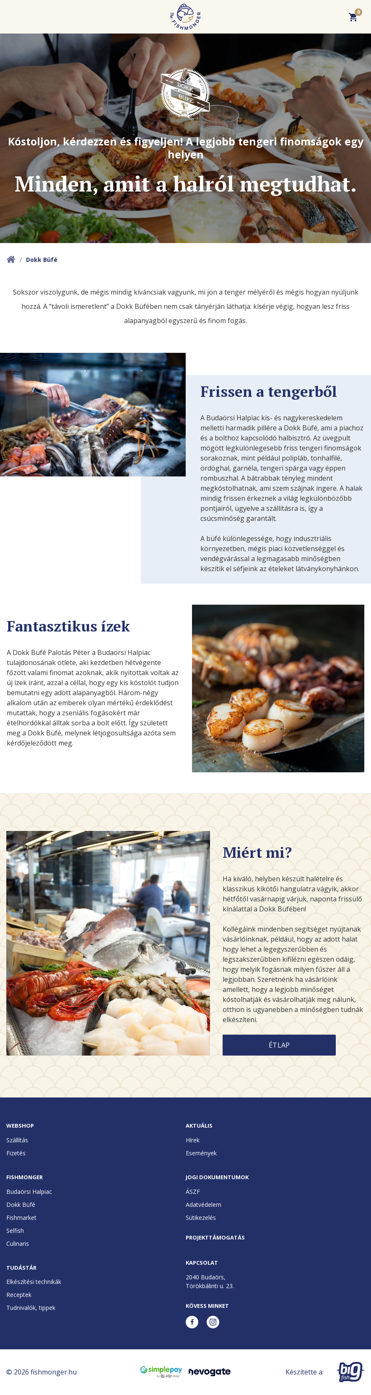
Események (201, 1153)
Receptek (18, 1295)
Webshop (20, 1125)
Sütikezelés (201, 1218)
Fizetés (16, 1153)
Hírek (193, 1140)
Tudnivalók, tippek (30, 1308)
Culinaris (17, 1243)
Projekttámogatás (215, 1237)
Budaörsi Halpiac (29, 1192)
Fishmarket (21, 1218)
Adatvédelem (203, 1205)
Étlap (279, 1045)
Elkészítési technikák (33, 1282)
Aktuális (199, 1125)
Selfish (15, 1231)
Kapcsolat (202, 1262)
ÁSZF (193, 1192)
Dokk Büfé (20, 1205)
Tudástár (21, 1267)
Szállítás (17, 1140)
